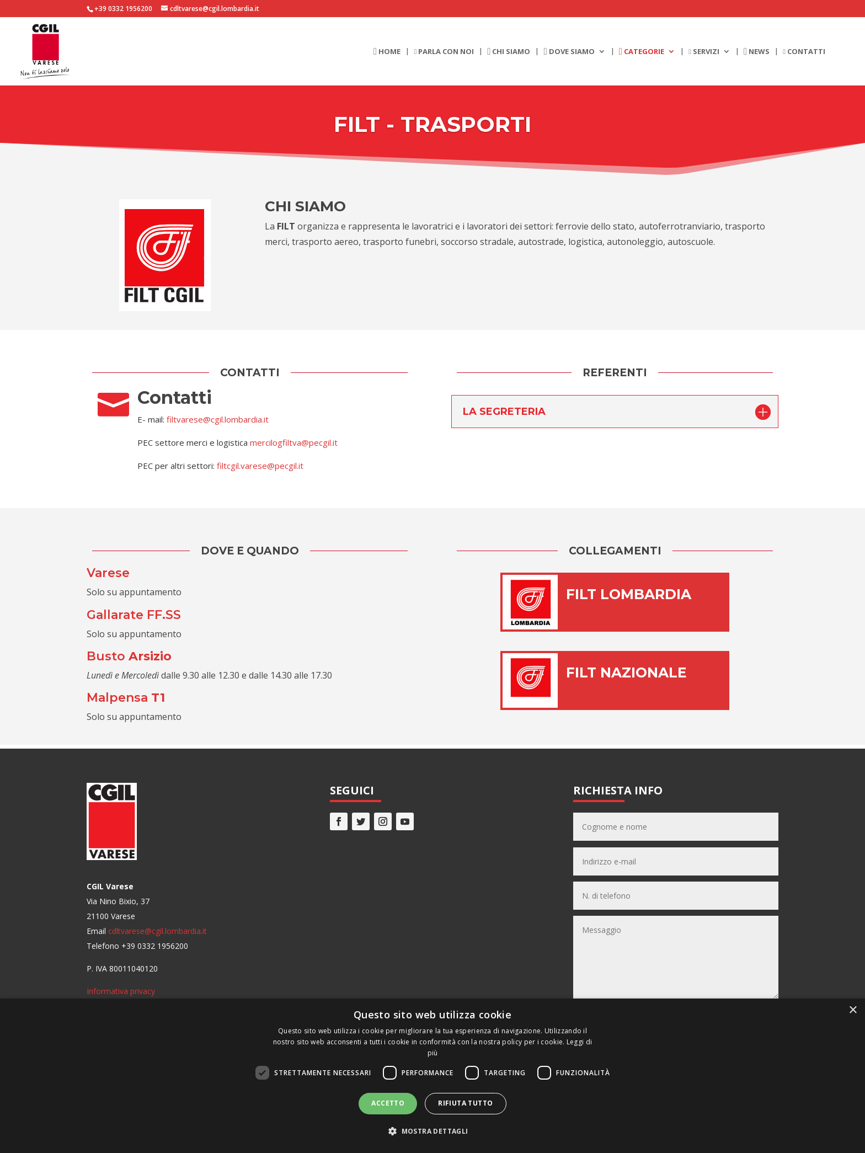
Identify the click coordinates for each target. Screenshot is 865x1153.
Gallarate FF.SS (134, 614)
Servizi (703, 51)
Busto (129, 656)
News (757, 51)
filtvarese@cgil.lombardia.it (218, 419)
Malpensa (126, 697)
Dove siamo (568, 51)
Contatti (804, 51)
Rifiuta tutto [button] (465, 1103)
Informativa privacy (121, 991)
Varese (108, 572)
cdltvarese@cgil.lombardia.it (157, 931)
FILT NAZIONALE (626, 672)
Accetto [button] (387, 1103)
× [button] (852, 1010)
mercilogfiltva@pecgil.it (294, 442)
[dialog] (432, 1076)
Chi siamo (508, 51)
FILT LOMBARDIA (628, 594)
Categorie (641, 51)
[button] (432, 1131)
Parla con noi (444, 51)
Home (387, 51)
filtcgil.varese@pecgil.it (260, 465)
